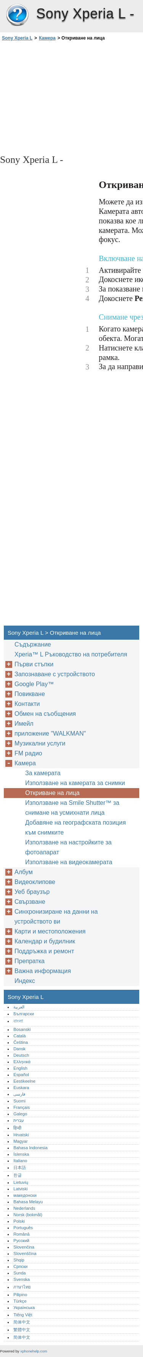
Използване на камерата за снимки (75, 783)
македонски (25, 1195)
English (20, 1068)
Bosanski (22, 1029)
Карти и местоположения (49, 931)
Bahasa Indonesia (30, 1147)
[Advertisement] (71, 97)
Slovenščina (24, 1253)
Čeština (20, 1042)
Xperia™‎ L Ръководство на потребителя (70, 654)
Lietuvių (20, 1182)
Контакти (27, 704)
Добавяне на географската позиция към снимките (75, 827)
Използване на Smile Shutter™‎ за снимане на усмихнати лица (72, 808)
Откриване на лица (52, 793)
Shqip (18, 1260)
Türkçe (19, 1301)
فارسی (19, 1094)
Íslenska (21, 1154)
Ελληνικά (22, 1061)
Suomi (19, 1101)
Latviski (20, 1189)
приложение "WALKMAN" (50, 733)
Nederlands (24, 1208)
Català (19, 1036)
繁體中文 (21, 1329)
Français (21, 1107)
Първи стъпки (33, 664)
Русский (21, 1240)
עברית (18, 1120)
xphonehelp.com (33, 1351)
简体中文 (21, 1322)
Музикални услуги (40, 743)
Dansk (19, 1048)
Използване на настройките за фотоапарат (68, 847)
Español (21, 1074)
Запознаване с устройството (54, 674)
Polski (19, 1221)
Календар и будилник (44, 941)
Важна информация (42, 971)
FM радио (28, 753)
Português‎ (23, 1227)
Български (23, 1013)
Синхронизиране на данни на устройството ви (56, 916)
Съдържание (32, 644)
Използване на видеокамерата (68, 862)
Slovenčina (23, 1247)
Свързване (29, 901)
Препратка (29, 961)
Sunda (19, 1273)
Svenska (21, 1279)
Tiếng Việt (22, 1314)
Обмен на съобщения (45, 713)
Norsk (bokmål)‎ (27, 1214)
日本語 (19, 1167)
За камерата (43, 773)
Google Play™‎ (34, 684)
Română (21, 1234)
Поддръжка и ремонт (44, 951)
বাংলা (18, 1021)
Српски (20, 1266)
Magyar (20, 1141)
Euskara (21, 1087)
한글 (17, 1175)
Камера (47, 38)
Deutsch (21, 1055)
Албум (23, 872)
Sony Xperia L (17, 15)
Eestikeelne (24, 1081)
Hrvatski (21, 1134)
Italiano (20, 1160)
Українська (24, 1307)
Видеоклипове (34, 882)
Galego (20, 1114)
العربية (18, 1007)
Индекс (24, 981)
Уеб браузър (32, 892)
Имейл (24, 723)
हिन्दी (17, 1128)
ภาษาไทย (22, 1287)
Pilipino (20, 1294)
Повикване (29, 694)
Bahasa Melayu (28, 1201)
